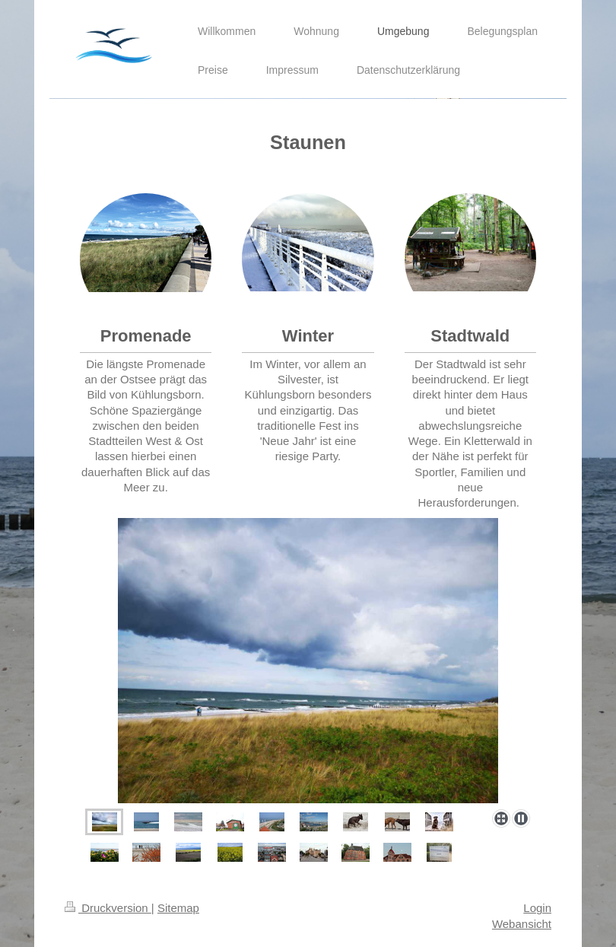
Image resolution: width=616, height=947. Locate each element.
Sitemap (178, 907)
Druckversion (108, 907)
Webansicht (521, 923)
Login (537, 907)
